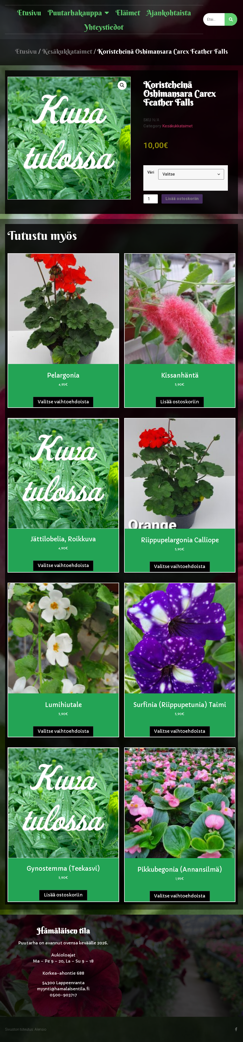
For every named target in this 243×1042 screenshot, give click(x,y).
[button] (122, 85)
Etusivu (29, 12)
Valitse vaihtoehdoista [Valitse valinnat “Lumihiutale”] (63, 731)
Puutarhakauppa (78, 13)
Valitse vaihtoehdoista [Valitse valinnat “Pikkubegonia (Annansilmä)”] (179, 896)
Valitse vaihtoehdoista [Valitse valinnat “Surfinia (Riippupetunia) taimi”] (179, 731)
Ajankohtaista (169, 12)
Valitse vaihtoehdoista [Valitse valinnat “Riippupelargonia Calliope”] (179, 566)
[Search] (231, 19)
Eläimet (128, 12)
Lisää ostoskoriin (182, 198)
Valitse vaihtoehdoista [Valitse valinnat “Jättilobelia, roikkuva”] (63, 565)
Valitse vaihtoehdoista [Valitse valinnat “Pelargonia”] (63, 402)
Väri (150, 172)
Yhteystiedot (104, 27)
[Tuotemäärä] (150, 199)
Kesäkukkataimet (67, 51)
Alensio (40, 1029)
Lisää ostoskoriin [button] (179, 402)
